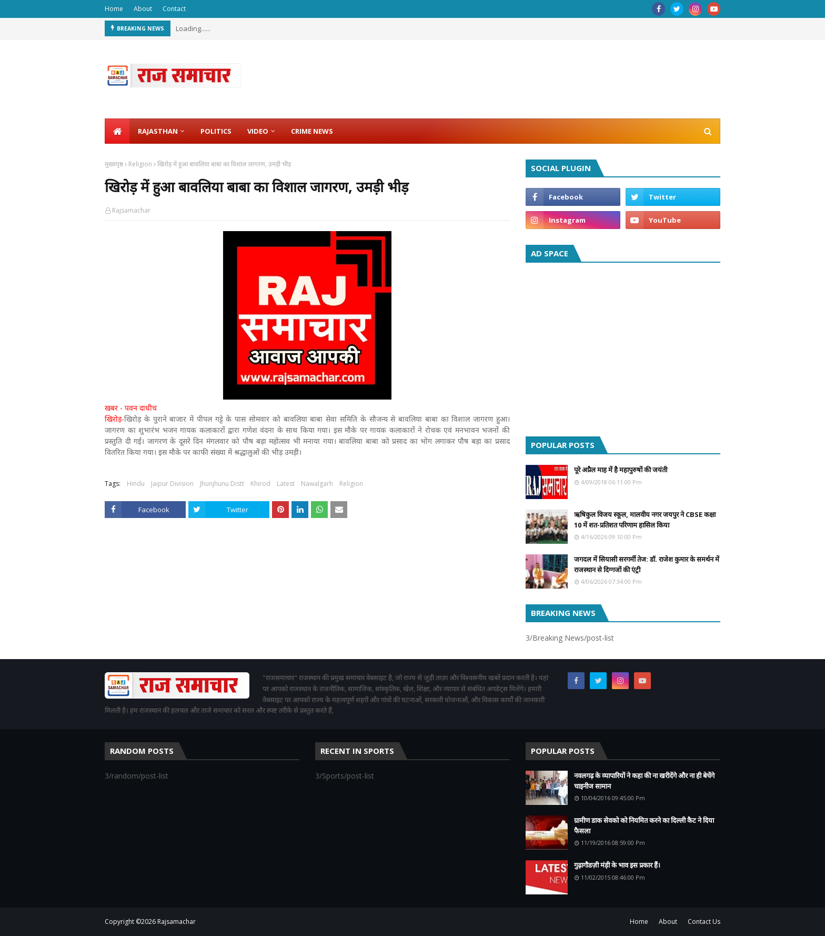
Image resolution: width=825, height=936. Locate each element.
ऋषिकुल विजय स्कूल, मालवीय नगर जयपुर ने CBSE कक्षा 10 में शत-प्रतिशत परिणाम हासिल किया (645, 520)
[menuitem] (117, 131)
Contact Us (704, 921)
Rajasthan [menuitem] (158, 131)
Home (114, 8)
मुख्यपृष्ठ (114, 164)
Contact (174, 8)
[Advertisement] (623, 347)
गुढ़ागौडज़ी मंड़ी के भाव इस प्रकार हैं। (617, 865)
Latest (286, 483)
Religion (140, 164)
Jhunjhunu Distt (222, 483)
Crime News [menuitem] (312, 131)
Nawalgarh (317, 483)
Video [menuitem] (257, 131)
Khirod (260, 483)
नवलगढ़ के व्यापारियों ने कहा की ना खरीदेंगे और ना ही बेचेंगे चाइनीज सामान (644, 781)
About (143, 8)
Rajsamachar (131, 210)
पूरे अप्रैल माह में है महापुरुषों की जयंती (620, 469)
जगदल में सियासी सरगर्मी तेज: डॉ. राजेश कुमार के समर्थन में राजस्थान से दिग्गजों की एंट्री (646, 564)
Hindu (136, 483)
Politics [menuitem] (216, 131)
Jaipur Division (172, 483)
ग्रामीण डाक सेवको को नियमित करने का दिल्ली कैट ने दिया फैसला (644, 825)
